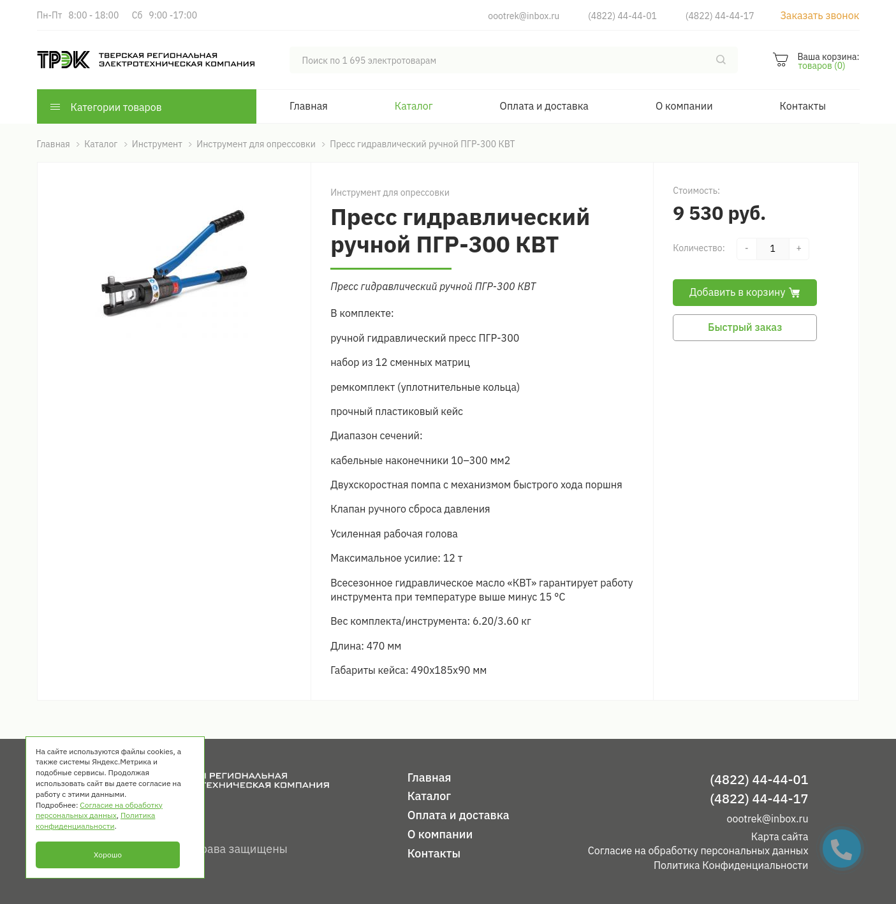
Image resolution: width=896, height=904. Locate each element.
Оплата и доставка (544, 105)
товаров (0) (821, 65)
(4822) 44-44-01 (622, 16)
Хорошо (108, 854)
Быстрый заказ (745, 327)
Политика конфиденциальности (95, 820)
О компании (684, 105)
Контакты (803, 105)
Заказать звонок (819, 15)
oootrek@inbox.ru (523, 16)
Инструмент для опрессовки (390, 192)
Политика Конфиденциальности (731, 865)
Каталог (414, 105)
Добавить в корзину (744, 292)
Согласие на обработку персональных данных (698, 850)
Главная (309, 105)
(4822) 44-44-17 (720, 16)
